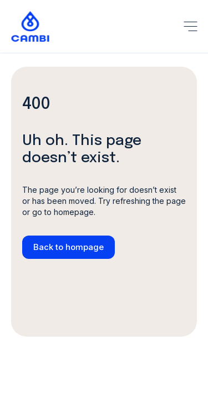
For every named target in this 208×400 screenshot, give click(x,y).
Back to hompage (68, 247)
